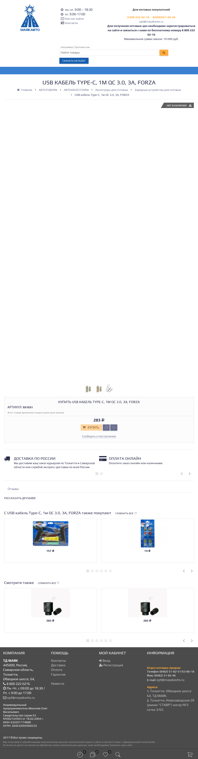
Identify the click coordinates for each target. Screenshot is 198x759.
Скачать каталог (73, 60)
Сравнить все (126, 513)
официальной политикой (139, 741)
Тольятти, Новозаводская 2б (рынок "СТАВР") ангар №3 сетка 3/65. (170, 705)
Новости (57, 684)
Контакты (71, 23)
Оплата (56, 670)
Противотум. (82, 47)
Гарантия (58, 674)
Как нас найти (74, 18)
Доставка (58, 665)
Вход (104, 661)
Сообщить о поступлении (99, 436)
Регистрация (111, 665)
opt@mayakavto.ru (151, 21)
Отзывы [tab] (13, 489)
